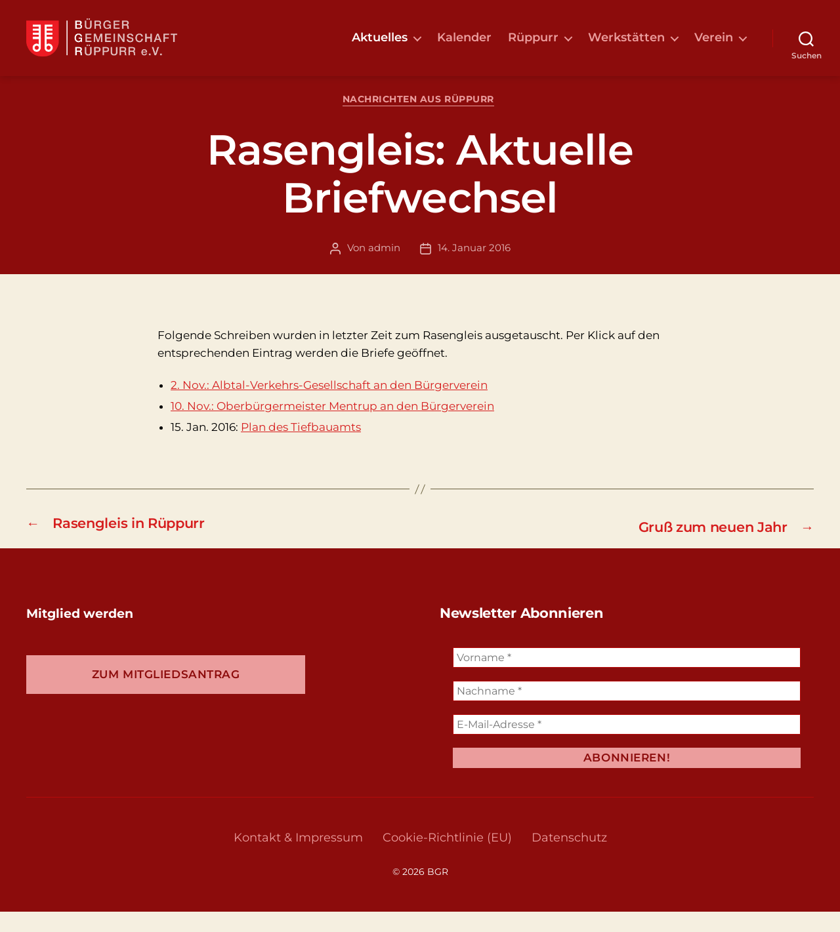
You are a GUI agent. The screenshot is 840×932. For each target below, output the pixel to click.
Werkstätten (626, 47)
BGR (437, 892)
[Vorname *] (627, 678)
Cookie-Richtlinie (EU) (447, 858)
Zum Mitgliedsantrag (166, 694)
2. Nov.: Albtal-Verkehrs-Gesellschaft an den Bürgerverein (329, 406)
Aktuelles (380, 47)
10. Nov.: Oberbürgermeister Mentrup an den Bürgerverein (332, 427)
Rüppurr (533, 47)
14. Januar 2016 (474, 269)
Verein (713, 47)
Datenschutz (569, 858)
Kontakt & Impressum (298, 858)
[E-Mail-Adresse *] (627, 745)
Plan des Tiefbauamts (301, 448)
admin (384, 269)
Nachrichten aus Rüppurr (420, 121)
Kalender (464, 47)
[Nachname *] (627, 711)
